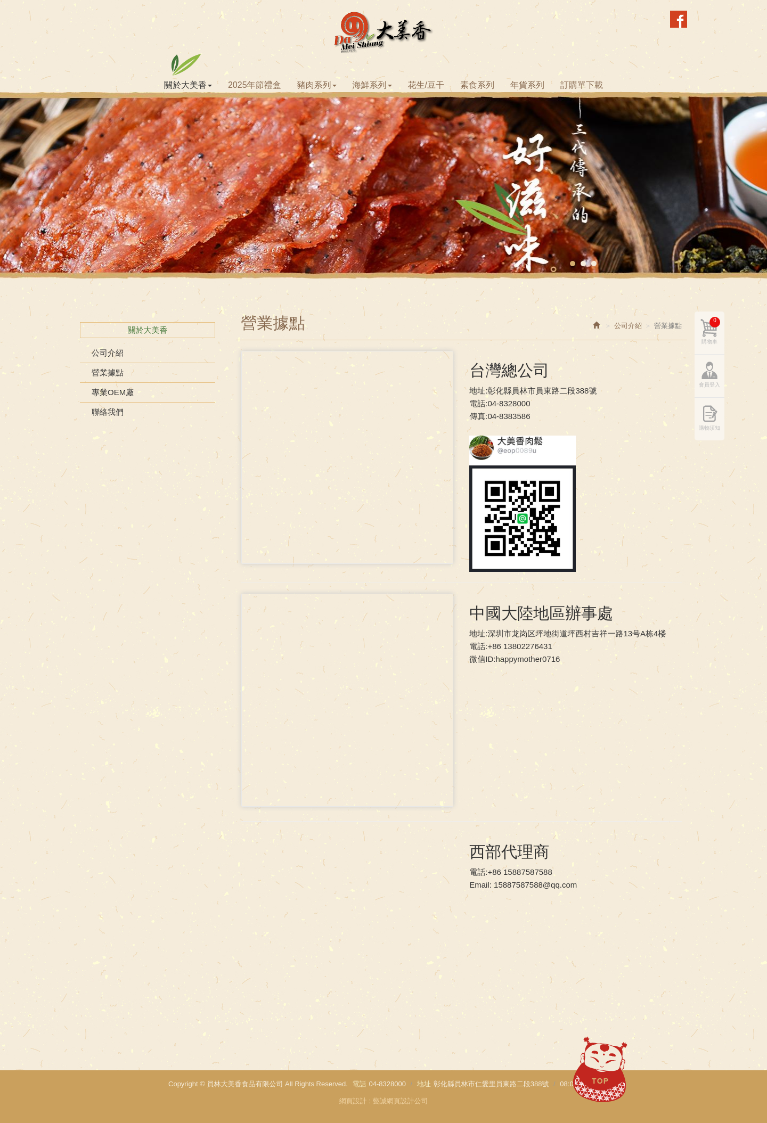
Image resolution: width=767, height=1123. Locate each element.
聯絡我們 (108, 411)
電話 (359, 1084)
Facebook (678, 19)
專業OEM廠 (113, 392)
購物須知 (709, 428)
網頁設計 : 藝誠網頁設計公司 (383, 1101)
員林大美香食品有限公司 (383, 32)
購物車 (710, 331)
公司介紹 (108, 352)
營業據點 (108, 372)
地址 (424, 1084)
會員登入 (709, 385)
